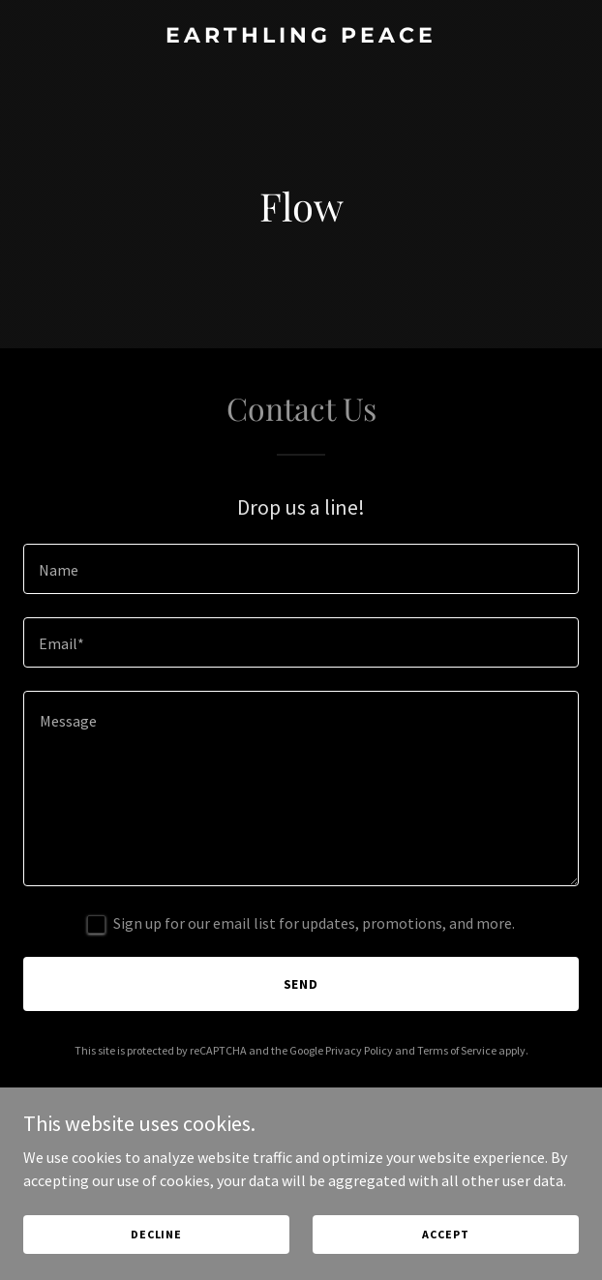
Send (301, 984)
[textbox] (301, 569)
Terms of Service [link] (457, 1050)
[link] (301, 36)
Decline (156, 1234)
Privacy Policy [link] (359, 1050)
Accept (445, 1234)
